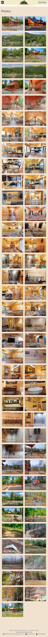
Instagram (40, 634)
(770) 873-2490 (33, 630)
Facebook (29, 634)
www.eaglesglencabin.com (13, 634)
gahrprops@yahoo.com (24, 632)
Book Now (42, 2)
